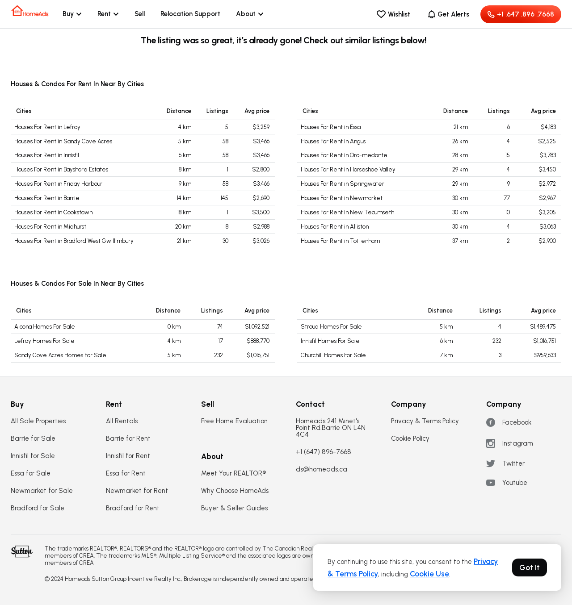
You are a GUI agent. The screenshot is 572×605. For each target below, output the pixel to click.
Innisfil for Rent (128, 456)
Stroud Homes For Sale (331, 326)
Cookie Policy (410, 438)
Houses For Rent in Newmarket (342, 198)
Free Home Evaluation (234, 421)
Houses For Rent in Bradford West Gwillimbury (74, 241)
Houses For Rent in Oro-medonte (344, 155)
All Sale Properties (38, 421)
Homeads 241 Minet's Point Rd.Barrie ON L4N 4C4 (331, 428)
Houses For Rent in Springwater (342, 183)
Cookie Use (429, 573)
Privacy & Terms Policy (425, 421)
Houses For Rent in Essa (331, 127)
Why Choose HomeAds (235, 491)
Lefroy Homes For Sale (44, 341)
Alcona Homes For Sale (44, 326)
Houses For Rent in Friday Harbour (58, 183)
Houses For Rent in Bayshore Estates (61, 169)
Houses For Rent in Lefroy (47, 127)
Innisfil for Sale (33, 456)
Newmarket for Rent (137, 491)
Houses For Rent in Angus (333, 141)
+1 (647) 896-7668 (323, 452)
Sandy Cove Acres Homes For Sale (60, 355)
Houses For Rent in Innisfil (46, 155)
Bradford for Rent (133, 508)
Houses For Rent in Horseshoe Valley (348, 169)
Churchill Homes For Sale (333, 355)
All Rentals (122, 421)
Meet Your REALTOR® (233, 473)
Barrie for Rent (128, 438)
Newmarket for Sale (42, 491)
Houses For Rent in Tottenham (340, 241)
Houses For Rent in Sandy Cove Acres (63, 141)
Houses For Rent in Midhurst (50, 226)
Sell (140, 14)
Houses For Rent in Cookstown (53, 212)
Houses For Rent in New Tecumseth (347, 212)
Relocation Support (190, 14)
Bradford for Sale (37, 508)
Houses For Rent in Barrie (47, 198)
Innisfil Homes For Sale (330, 341)
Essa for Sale (30, 473)
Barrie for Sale (33, 438)
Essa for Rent (126, 473)
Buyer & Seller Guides (234, 508)
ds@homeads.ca (321, 469)
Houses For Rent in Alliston (335, 226)
